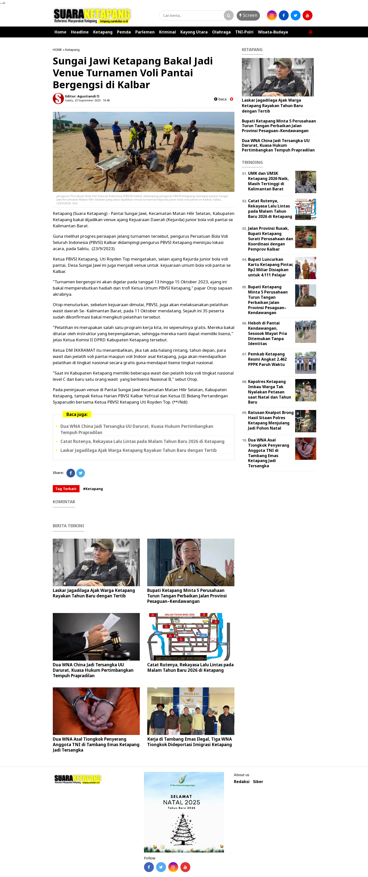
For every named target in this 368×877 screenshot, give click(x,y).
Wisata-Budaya (273, 32)
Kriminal (167, 32)
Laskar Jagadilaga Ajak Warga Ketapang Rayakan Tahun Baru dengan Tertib (138, 450)
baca (220, 99)
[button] (310, 30)
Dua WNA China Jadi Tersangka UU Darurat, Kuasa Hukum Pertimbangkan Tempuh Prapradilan (93, 670)
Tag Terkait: (66, 488)
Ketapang (103, 32)
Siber (258, 781)
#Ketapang (93, 488)
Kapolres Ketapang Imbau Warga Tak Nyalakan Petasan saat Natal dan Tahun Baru (269, 392)
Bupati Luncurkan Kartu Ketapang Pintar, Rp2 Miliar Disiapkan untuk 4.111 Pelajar (270, 267)
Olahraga (221, 32)
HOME (57, 49)
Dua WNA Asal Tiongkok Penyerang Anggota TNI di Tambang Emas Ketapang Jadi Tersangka (96, 744)
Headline (80, 32)
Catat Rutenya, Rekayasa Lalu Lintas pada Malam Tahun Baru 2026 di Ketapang (142, 441)
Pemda (124, 32)
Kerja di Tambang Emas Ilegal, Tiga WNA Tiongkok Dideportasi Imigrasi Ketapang (189, 741)
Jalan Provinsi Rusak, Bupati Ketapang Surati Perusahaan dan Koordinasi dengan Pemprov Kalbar (270, 239)
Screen (248, 15)
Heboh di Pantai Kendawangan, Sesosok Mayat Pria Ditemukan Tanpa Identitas (267, 333)
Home (60, 32)
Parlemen (145, 32)
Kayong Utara (194, 32)
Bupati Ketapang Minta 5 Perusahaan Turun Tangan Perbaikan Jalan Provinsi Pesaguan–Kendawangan (187, 595)
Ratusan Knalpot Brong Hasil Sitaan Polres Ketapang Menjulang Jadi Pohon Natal (271, 420)
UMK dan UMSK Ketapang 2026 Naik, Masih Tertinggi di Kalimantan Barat (268, 181)
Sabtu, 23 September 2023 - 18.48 (87, 100)
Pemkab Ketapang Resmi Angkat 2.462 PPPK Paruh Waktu (267, 359)
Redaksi (242, 781)
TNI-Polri (244, 32)
